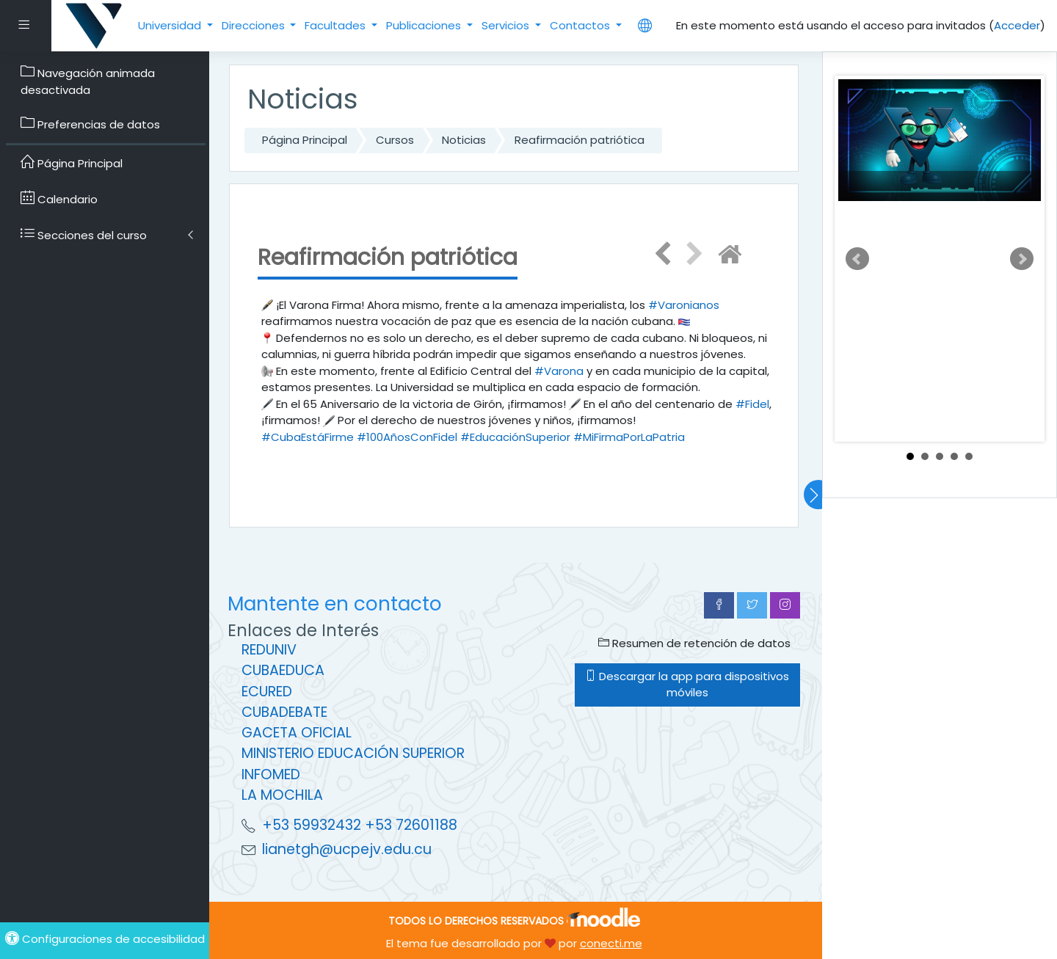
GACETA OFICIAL (296, 732)
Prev (857, 259)
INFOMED (270, 774)
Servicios (507, 25)
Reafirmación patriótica (579, 139)
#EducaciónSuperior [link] (515, 437)
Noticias (464, 139)
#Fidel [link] (752, 404)
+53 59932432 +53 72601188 (359, 825)
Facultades (336, 25)
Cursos (395, 139)
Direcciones (255, 25)
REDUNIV (269, 649)
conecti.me (611, 943)
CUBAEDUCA (282, 670)
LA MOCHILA (282, 795)
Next (1022, 259)
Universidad (171, 25)
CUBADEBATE (284, 712)
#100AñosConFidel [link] (407, 437)
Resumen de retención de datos (694, 643)
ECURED (266, 691)
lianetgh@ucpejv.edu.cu (347, 849)
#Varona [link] (559, 371)
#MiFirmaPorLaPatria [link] (629, 437)
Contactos (581, 25)
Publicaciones (425, 25)
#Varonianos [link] (683, 305)
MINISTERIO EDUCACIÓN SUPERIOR (353, 753)
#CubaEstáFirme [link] (307, 437)
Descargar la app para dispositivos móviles (687, 684)
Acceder (1017, 25)
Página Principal (304, 139)
